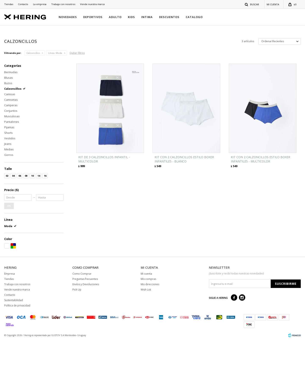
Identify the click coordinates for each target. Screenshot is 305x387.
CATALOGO (194, 17)
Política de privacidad (17, 352)
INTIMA (147, 17)
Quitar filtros (77, 99)
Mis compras (148, 325)
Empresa (9, 320)
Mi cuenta (146, 320)
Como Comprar (82, 320)
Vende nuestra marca (92, 4)
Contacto (23, 4)
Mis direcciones (150, 331)
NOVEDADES (68, 17)
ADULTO (115, 17)
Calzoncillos (33, 99)
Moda (55, 99)
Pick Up (76, 336)
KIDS (131, 17)
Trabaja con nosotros (63, 4)
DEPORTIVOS (93, 17)
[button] (252, 4)
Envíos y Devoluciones (85, 331)
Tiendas (8, 4)
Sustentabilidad (13, 346)
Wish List (146, 336)
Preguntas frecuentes (85, 325)
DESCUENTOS (169, 17)
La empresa (39, 4)
